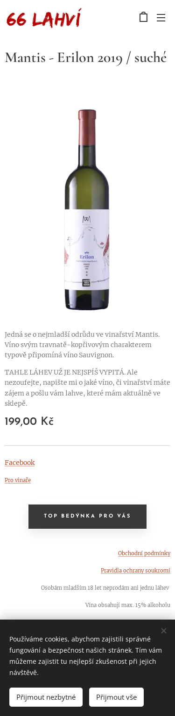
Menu (161, 17)
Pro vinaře (18, 480)
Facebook (20, 462)
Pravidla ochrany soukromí (135, 571)
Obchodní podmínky (144, 553)
